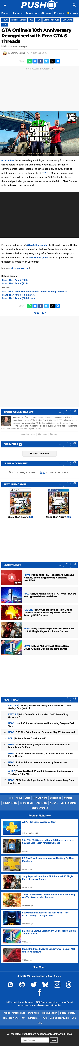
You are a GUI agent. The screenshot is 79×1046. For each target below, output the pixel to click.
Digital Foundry (67, 1013)
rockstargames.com (19, 268)
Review (18, 295)
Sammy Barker (18, 53)
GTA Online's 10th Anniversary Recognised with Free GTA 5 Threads (36, 35)
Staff (27, 798)
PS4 (38, 20)
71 (18, 635)
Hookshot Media (20, 1002)
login (42, 472)
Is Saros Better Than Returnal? (27, 738)
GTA (4, 24)
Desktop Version (40, 808)
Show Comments (39, 453)
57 (18, 618)
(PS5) (15, 283)
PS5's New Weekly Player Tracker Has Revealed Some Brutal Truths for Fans (39, 746)
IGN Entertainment (45, 1002)
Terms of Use (26, 803)
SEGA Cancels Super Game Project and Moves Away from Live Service (41, 781)
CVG (74, 1018)
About (19, 798)
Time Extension (49, 1013)
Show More (39, 967)
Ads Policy (42, 803)
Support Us (55, 798)
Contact (68, 798)
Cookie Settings (68, 803)
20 (18, 653)
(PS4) (15, 280)
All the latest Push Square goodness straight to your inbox (39, 1033)
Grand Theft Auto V (20, 517)
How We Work (40, 798)
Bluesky (42, 434)
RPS (40, 1023)
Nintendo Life (18, 1013)
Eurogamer (33, 1018)
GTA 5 (45, 173)
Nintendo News (10, 1018)
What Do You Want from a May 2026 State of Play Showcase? (38, 716)
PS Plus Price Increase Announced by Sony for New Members (37, 764)
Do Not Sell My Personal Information (45, 1005)
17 (18, 583)
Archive (54, 803)
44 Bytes (68, 1002)
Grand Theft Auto (51, 20)
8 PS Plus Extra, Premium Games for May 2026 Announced (41, 732)
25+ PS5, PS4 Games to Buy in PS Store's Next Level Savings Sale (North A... (39, 707)
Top (10, 798)
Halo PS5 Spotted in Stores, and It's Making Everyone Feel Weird (41, 724)
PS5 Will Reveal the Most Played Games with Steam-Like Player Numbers (40, 755)
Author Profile (28, 434)
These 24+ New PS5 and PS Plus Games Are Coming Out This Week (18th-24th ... (40, 772)
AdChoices (23, 1005)
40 (17, 600)
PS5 (31, 20)
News (5, 20)
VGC (44, 1018)
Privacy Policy (10, 803)
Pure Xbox (33, 1013)
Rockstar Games (18, 20)
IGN (23, 1018)
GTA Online (67, 20)
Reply (53, 434)
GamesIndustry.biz (59, 1018)
